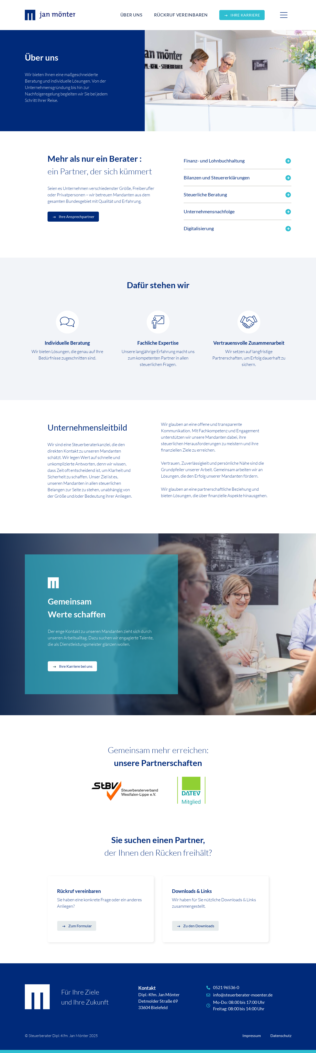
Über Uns (131, 14)
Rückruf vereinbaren (181, 14)
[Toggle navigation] (283, 15)
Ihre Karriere (245, 15)
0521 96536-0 (226, 987)
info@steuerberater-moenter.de (243, 994)
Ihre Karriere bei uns (75, 666)
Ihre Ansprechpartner (76, 216)
